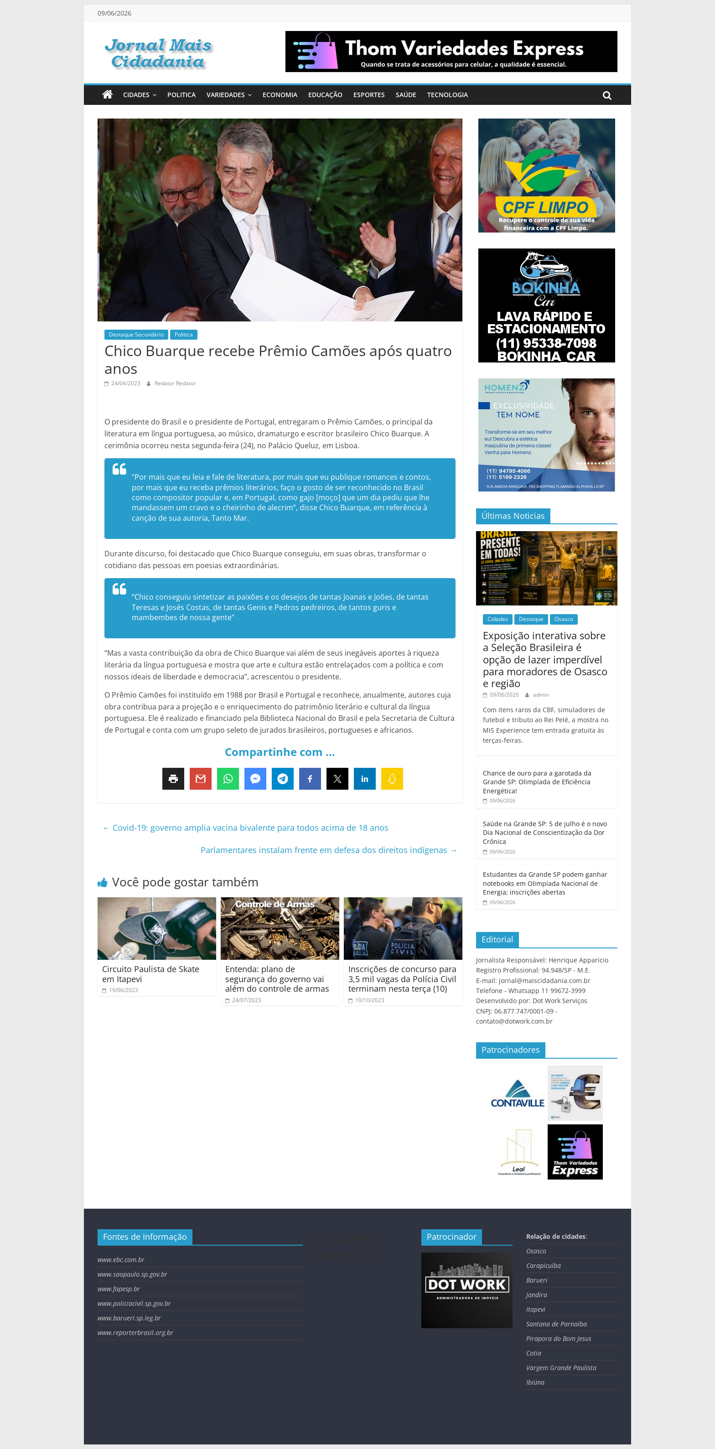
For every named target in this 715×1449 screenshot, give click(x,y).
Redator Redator (175, 383)
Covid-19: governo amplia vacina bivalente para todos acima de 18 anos (245, 827)
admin (541, 695)
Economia (280, 94)
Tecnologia (447, 94)
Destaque (531, 619)
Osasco (563, 619)
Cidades (136, 94)
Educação (325, 94)
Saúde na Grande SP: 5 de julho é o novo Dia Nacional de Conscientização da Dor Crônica (545, 832)
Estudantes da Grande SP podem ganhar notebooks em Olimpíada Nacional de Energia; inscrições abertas (545, 883)
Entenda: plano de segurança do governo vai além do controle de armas (277, 978)
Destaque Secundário (136, 334)
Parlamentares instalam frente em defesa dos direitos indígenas (329, 849)
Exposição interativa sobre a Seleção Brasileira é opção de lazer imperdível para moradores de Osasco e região (545, 659)
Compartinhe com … (280, 751)
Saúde (406, 94)
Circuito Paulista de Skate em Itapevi (150, 973)
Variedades (226, 94)
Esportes (369, 94)
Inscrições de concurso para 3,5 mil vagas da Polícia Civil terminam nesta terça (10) (402, 978)
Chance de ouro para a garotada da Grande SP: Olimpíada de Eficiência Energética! (537, 782)
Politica (181, 94)
